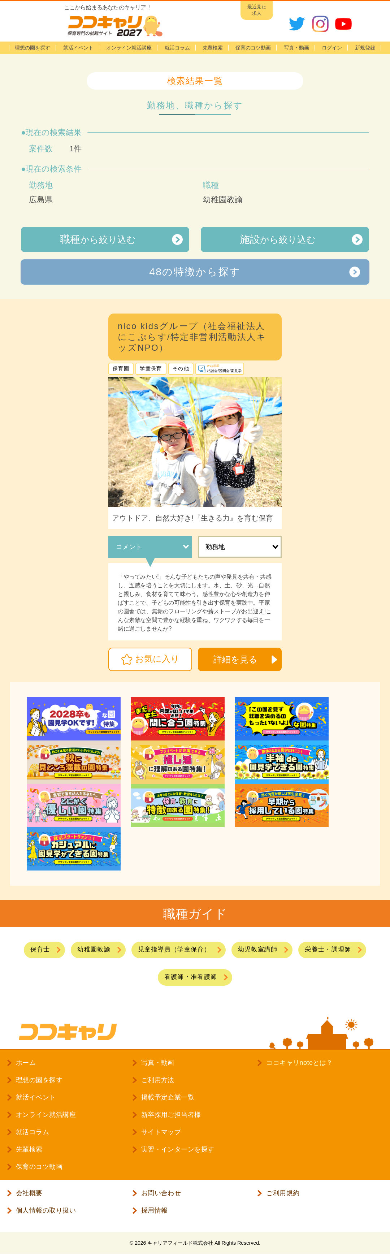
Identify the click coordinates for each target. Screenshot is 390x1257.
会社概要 (29, 1193)
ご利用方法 (157, 1080)
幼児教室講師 (258, 949)
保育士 (40, 949)
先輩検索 (213, 48)
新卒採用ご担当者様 (171, 1114)
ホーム (26, 1062)
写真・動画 (296, 48)
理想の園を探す (32, 48)
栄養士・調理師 (328, 949)
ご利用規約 (282, 1193)
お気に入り (157, 659)
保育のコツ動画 (253, 48)
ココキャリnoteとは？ (299, 1062)
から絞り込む (98, 239)
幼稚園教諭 (93, 949)
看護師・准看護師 (190, 976)
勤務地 (215, 546)
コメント (129, 546)
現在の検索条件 (54, 168)
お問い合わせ (161, 1193)
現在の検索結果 (54, 132)
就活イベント (78, 48)
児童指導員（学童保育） (174, 949)
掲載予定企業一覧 (168, 1097)
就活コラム (177, 48)
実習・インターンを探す (177, 1149)
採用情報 (154, 1210)
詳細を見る (235, 659)
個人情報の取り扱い (46, 1210)
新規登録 (365, 48)
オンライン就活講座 (129, 48)
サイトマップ (161, 1132)
